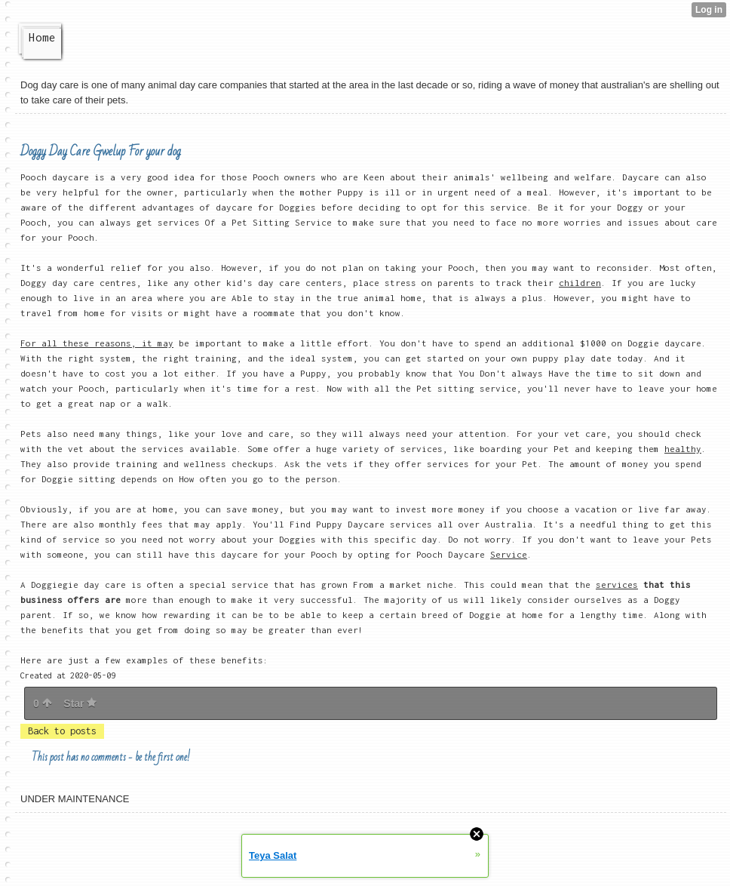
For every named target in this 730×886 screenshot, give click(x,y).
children (580, 283)
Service (508, 554)
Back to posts (62, 731)
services (617, 584)
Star (80, 703)
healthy (682, 449)
